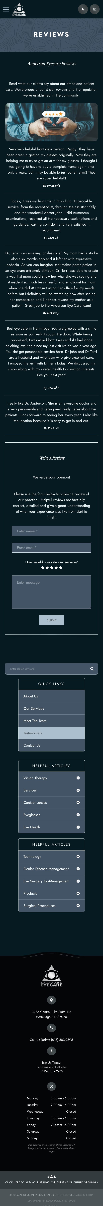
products (30, 893)
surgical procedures (39, 905)
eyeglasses (31, 814)
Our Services (33, 708)
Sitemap (70, 1201)
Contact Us (31, 745)
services (30, 790)
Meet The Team (35, 720)
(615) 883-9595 (62, 1039)
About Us (30, 696)
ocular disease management (46, 868)
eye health (31, 827)
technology (32, 856)
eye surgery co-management (46, 881)
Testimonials (32, 733)
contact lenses (35, 802)
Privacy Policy (53, 1201)
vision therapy (35, 778)
